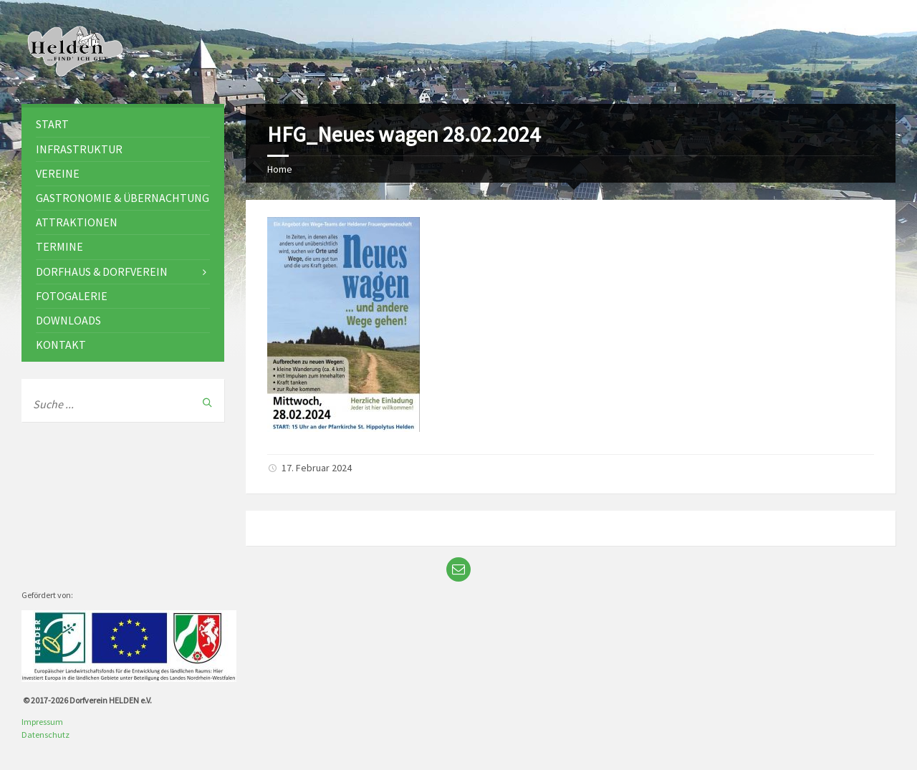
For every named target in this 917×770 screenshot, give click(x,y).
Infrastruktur (79, 149)
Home (279, 169)
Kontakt (61, 344)
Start (52, 124)
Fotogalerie (71, 296)
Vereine (58, 173)
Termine (59, 246)
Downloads (68, 320)
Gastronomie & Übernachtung (122, 198)
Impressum (42, 721)
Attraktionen (76, 222)
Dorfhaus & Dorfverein (102, 271)
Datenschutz (45, 734)
